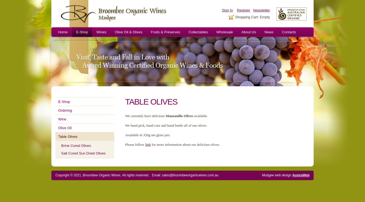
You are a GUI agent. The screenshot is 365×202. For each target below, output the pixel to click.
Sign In (227, 10)
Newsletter (261, 10)
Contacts (289, 32)
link (148, 144)
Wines (101, 32)
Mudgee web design (286, 175)
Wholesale (224, 32)
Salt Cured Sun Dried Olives (83, 153)
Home (63, 32)
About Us (249, 32)
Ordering (65, 110)
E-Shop (82, 32)
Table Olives (68, 137)
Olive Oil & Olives (128, 32)
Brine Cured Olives (76, 146)
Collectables (198, 32)
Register (243, 10)
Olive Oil (65, 128)
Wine (62, 119)
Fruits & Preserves (165, 32)
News (268, 32)
